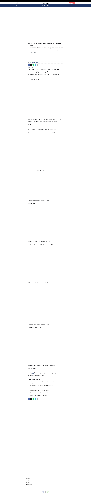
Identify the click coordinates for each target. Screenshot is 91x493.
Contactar (28, 490)
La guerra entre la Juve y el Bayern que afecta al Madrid (41, 385)
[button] (28, 64)
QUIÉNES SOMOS (29, 484)
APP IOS (27, 480)
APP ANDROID (28, 482)
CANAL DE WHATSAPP (29, 486)
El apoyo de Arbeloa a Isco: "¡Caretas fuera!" (39, 395)
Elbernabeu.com (36, 373)
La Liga (37, 62)
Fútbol (29, 42)
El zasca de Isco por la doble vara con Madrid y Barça (40, 392)
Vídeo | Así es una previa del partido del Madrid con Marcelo (42, 387)
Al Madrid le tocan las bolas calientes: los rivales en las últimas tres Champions (43, 382)
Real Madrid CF (32, 62)
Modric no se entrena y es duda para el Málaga (39, 390)
